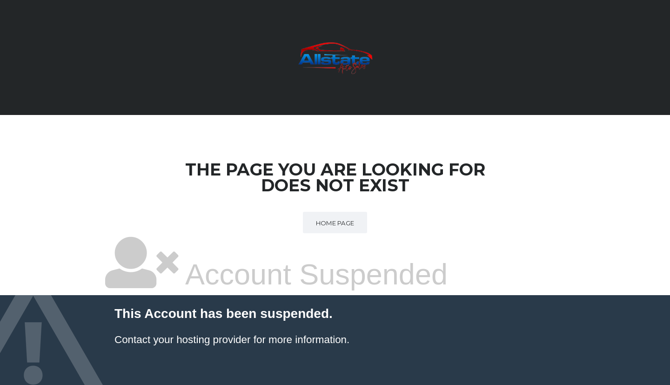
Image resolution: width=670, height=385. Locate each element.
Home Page (335, 223)
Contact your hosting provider (182, 339)
